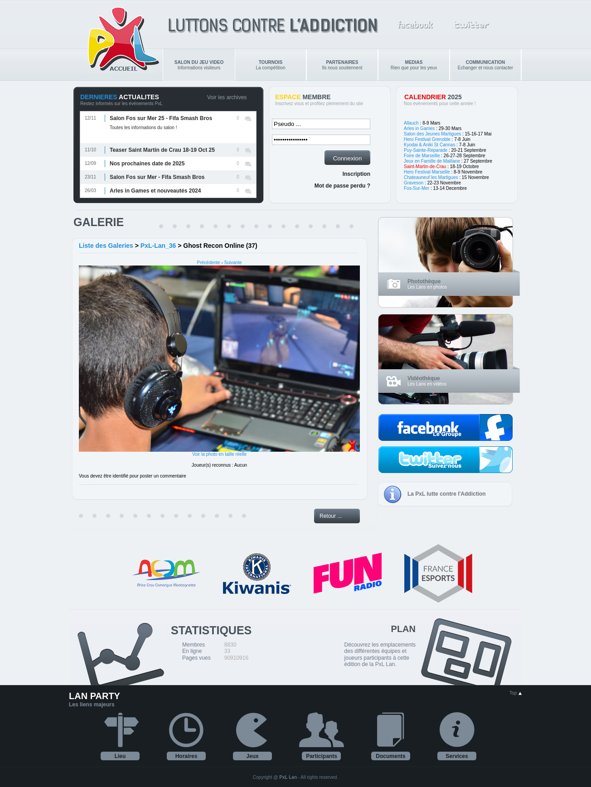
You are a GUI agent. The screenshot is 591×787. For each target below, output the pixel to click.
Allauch (411, 123)
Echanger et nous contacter (485, 65)
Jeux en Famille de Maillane (432, 161)
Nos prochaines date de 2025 (147, 163)
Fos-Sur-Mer (416, 188)
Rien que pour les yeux (414, 65)
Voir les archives (227, 97)
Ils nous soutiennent (342, 65)
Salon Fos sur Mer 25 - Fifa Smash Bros (161, 118)
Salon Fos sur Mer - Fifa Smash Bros (157, 177)
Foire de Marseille (422, 155)
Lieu (120, 756)
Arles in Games (419, 128)
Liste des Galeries (106, 245)
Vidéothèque (423, 378)
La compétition (270, 65)
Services (457, 756)
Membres (193, 645)
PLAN (403, 629)
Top (515, 692)
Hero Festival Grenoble (427, 139)
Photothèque (424, 281)
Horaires (186, 756)
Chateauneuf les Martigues (431, 177)
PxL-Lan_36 (158, 245)
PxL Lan (288, 777)
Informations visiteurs (198, 65)
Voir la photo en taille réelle (219, 454)
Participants (321, 756)
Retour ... (331, 516)
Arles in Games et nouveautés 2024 (155, 191)
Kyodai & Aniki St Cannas (429, 144)
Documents (390, 756)
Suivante (233, 262)
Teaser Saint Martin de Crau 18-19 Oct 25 (162, 150)
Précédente (208, 262)
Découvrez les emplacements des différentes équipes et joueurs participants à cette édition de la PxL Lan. (380, 654)
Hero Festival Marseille (427, 171)
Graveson (413, 182)
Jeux (252, 756)
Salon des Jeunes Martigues (432, 133)
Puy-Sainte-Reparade (425, 150)
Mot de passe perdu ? (342, 186)
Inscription (356, 174)
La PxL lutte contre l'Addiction (446, 494)
